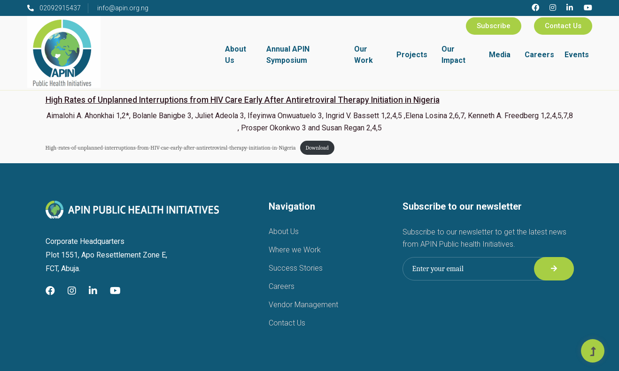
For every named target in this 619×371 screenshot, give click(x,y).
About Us (235, 55)
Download (317, 147)
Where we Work (295, 249)
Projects (411, 54)
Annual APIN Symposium (288, 55)
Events (577, 54)
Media (500, 54)
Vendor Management (303, 304)
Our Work (363, 55)
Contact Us (563, 26)
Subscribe (494, 26)
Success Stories (296, 268)
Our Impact (453, 55)
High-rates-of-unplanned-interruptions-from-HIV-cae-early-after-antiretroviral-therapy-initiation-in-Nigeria (171, 147)
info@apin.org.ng (122, 8)
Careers (539, 54)
